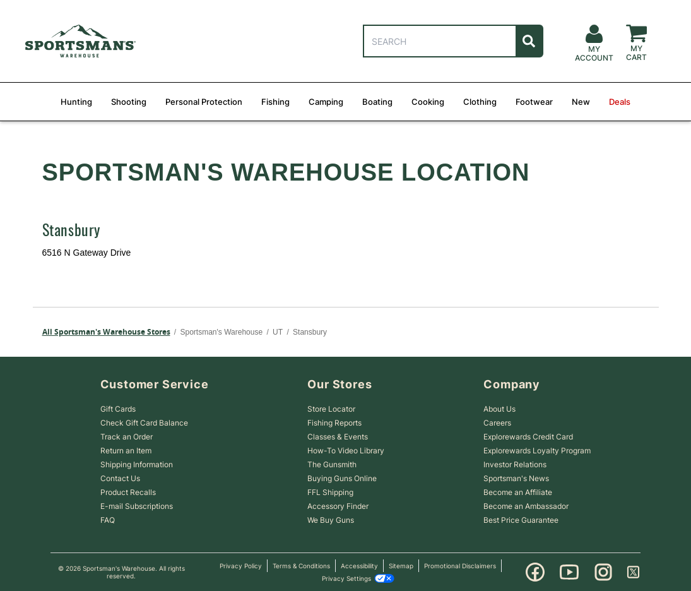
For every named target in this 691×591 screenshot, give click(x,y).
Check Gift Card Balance (144, 422)
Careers (497, 422)
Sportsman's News (516, 478)
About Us (499, 409)
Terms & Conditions (301, 566)
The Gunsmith (332, 464)
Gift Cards (118, 409)
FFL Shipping (330, 492)
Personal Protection (203, 102)
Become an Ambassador (526, 506)
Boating (377, 102)
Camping (326, 102)
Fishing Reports (334, 422)
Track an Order (126, 436)
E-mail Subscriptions (136, 506)
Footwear (534, 102)
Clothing (480, 102)
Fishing (275, 102)
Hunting (76, 102)
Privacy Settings (358, 578)
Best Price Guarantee (520, 520)
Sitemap (401, 566)
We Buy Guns (330, 520)
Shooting (128, 102)
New (581, 102)
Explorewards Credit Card (528, 436)
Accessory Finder (338, 506)
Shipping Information (136, 464)
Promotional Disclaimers (460, 566)
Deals (619, 102)
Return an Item (125, 450)
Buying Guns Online (342, 478)
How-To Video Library (345, 450)
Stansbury (71, 231)
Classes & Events (337, 436)
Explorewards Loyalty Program (537, 450)
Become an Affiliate (517, 492)
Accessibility (359, 566)
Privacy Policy (241, 566)
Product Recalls (128, 492)
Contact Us (120, 478)
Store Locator (331, 409)
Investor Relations (514, 464)
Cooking (427, 102)
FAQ (107, 520)
